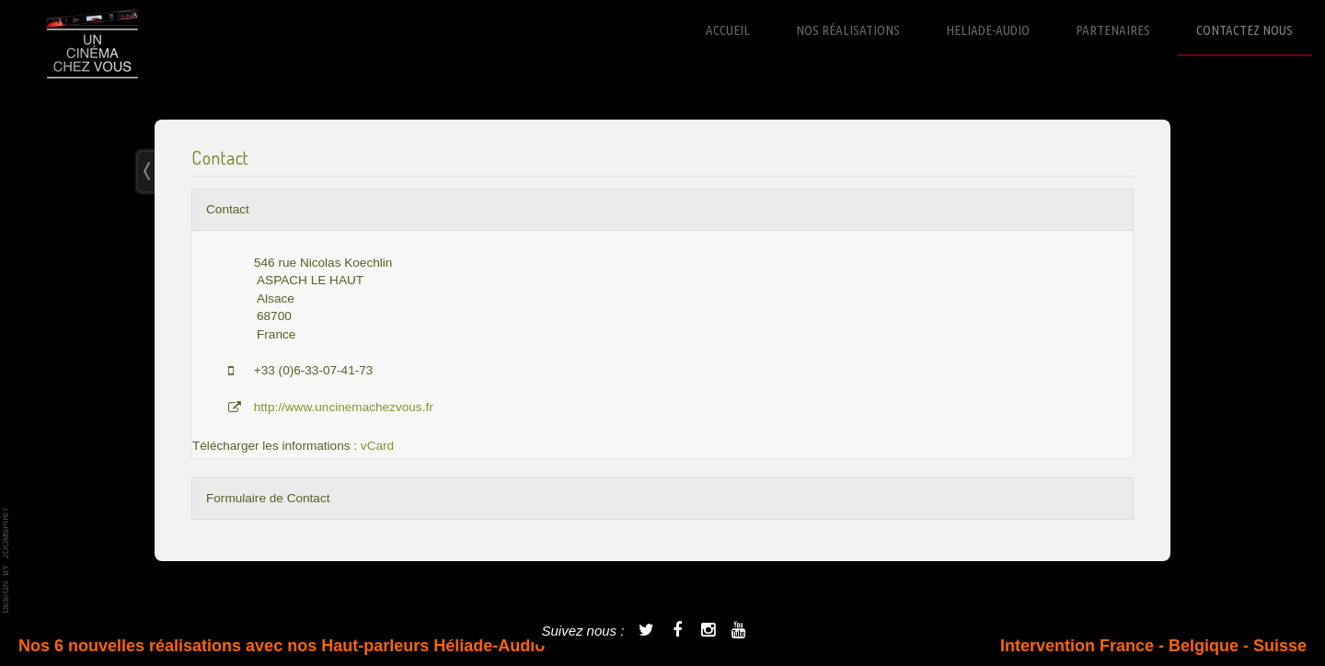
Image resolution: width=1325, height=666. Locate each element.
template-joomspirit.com (6, 560)
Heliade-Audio (988, 30)
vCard (377, 446)
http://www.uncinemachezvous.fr (343, 407)
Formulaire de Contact (267, 498)
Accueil (728, 30)
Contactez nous (1244, 30)
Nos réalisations (848, 30)
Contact (227, 209)
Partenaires (1113, 30)
